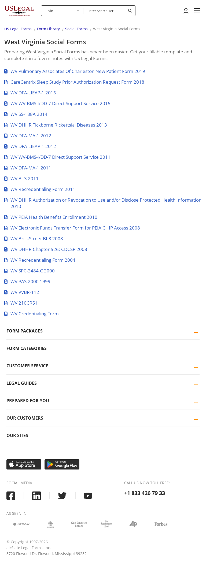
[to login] (185, 10)
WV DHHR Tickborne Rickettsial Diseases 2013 (55, 125)
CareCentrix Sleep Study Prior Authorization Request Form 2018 (74, 82)
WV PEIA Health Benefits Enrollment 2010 (50, 217)
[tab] (103, 331)
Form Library (48, 28)
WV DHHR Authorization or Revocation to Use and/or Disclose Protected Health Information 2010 (102, 203)
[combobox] (62, 11)
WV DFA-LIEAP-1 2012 (30, 146)
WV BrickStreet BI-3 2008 (33, 238)
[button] (197, 10)
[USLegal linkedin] (36, 495)
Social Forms (76, 28)
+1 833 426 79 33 (144, 493)
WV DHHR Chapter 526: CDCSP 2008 (45, 249)
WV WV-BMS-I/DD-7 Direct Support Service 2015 (57, 103)
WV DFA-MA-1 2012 (27, 135)
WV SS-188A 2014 (25, 114)
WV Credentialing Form (31, 313)
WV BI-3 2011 (21, 178)
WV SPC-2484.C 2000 (29, 271)
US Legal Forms (18, 28)
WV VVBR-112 (21, 292)
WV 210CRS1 (21, 303)
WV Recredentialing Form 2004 (39, 260)
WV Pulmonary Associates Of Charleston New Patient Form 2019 (74, 71)
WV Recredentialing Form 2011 (39, 189)
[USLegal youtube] (88, 495)
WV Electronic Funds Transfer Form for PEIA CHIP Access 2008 (72, 228)
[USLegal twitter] (62, 495)
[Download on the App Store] (23, 464)
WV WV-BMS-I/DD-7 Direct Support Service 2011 (57, 157)
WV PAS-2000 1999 (27, 281)
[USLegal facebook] (10, 495)
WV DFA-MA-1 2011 (27, 168)
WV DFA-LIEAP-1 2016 (30, 93)
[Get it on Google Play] (62, 464)
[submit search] (130, 10)
